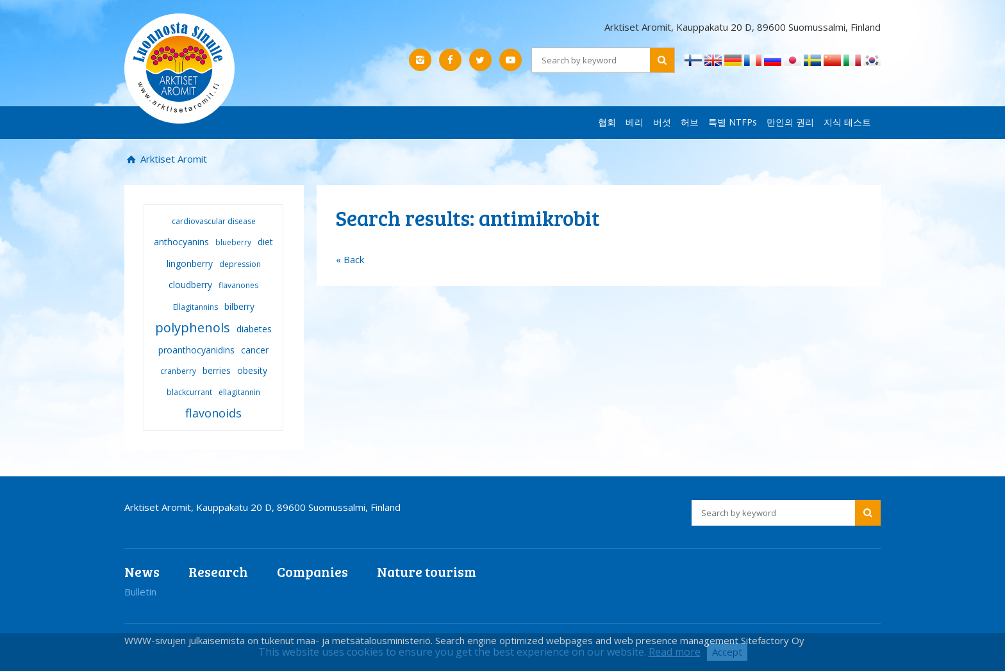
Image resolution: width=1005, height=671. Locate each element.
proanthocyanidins (196, 350)
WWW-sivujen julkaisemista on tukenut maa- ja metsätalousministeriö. (279, 640)
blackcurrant (189, 392)
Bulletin (140, 591)
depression (240, 264)
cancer (255, 350)
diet (265, 242)
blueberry (233, 242)
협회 (607, 122)
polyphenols (192, 327)
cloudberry (190, 285)
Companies (312, 571)
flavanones (238, 285)
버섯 (662, 122)
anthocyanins (181, 242)
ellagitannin (239, 392)
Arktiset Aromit (172, 158)
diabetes (254, 329)
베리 (635, 122)
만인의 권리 (790, 122)
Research (218, 571)
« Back (350, 259)
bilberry (239, 306)
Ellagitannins (195, 307)
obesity (252, 370)
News (142, 571)
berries (217, 370)
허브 (690, 122)
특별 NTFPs (732, 122)
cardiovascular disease (214, 221)
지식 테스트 (847, 122)
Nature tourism (426, 571)
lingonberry (190, 263)
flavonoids (213, 413)
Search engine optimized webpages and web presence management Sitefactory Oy (619, 640)
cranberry (178, 371)
